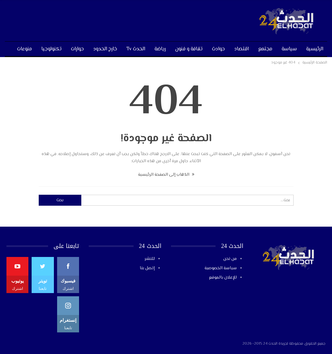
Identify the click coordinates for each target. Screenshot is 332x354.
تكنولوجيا (51, 49)
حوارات (77, 49)
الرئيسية (314, 49)
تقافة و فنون (189, 49)
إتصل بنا (147, 268)
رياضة (160, 49)
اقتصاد (241, 49)
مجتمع (265, 49)
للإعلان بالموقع (223, 277)
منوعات (24, 49)
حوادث (218, 49)
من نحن (230, 259)
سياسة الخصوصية (221, 268)
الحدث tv (135, 49)
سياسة (289, 49)
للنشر (150, 259)
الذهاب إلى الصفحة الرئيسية (166, 175)
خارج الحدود (105, 49)
